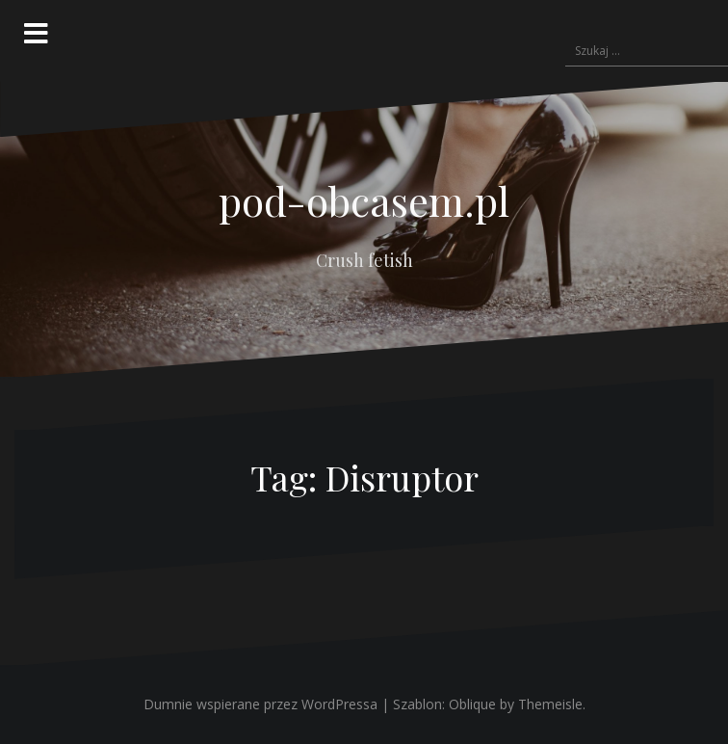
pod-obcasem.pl (364, 200)
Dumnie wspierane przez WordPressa (260, 704)
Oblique (472, 704)
